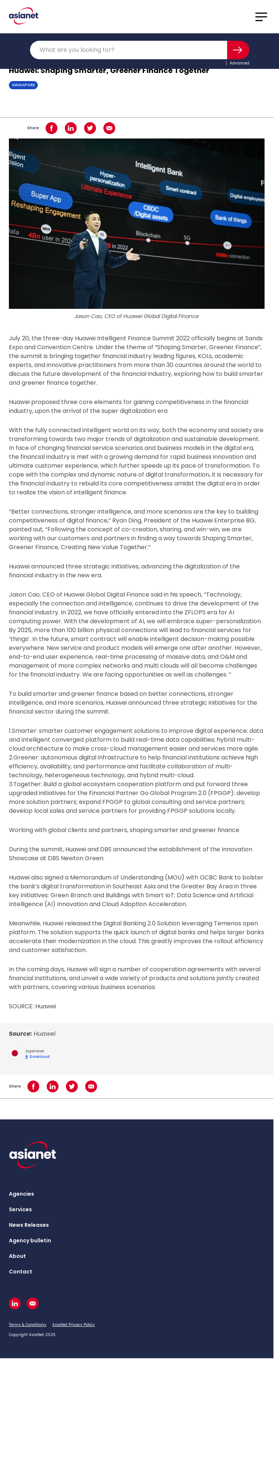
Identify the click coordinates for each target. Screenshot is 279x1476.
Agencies (21, 1194)
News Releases (29, 1225)
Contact (20, 1271)
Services (20, 1209)
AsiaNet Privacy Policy (73, 1325)
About (17, 1256)
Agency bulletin (30, 1240)
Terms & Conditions (27, 1325)
